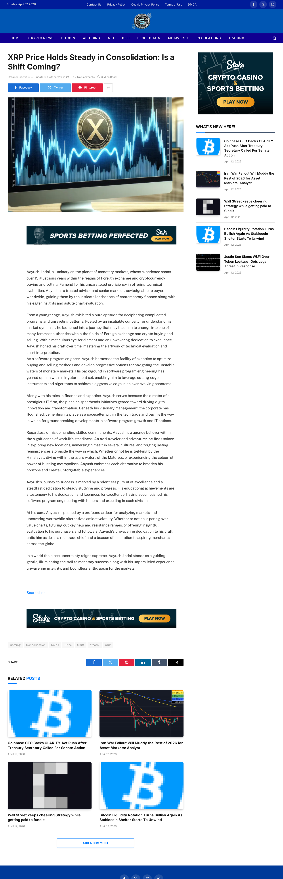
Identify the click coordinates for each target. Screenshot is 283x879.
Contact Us (94, 4)
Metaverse (178, 38)
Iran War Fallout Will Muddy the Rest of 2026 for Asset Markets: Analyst (141, 745)
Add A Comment (95, 843)
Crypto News (41, 38)
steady (94, 645)
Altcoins (91, 38)
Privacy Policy (116, 4)
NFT (111, 38)
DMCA (192, 4)
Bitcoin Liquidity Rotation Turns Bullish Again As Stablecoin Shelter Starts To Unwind (140, 817)
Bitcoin (68, 38)
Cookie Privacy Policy (145, 4)
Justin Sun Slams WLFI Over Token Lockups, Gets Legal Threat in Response (247, 261)
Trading (236, 38)
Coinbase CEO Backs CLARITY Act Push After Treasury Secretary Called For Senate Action (47, 745)
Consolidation (36, 645)
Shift (80, 645)
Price (68, 645)
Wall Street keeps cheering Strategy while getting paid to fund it (44, 817)
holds (55, 645)
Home (15, 38)
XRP (108, 645)
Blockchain (148, 38)
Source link (36, 592)
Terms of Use (173, 4)
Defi (126, 38)
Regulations (209, 38)
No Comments (84, 77)
